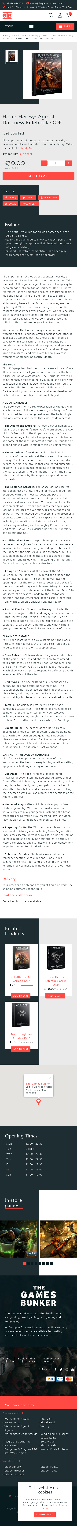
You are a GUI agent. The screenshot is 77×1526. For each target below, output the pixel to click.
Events (14, 1361)
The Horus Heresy (29, 35)
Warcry (44, 1426)
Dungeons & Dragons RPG (20, 1449)
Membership (51, 1358)
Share (10, 197)
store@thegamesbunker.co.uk (47, 3)
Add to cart (38, 176)
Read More (27, 148)
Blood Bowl (47, 1422)
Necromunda (12, 1422)
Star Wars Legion (15, 1453)
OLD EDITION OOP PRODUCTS (56, 35)
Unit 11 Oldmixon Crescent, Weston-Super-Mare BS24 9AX (40, 7)
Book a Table (26, 1358)
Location (48, 1361)
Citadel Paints (49, 1466)
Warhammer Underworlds (20, 1433)
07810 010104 (15, 3)
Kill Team (46, 1418)
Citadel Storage (14, 1474)
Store (14, 35)
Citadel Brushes (14, 1470)
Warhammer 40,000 (17, 1418)
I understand (44, 1514)
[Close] (49, 1068)
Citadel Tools (48, 1470)
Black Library (12, 1466)
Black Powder (49, 1445)
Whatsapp (49, 197)
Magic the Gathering (17, 1441)
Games (30, 1361)
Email (10, 203)
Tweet (28, 197)
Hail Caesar (11, 1445)
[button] (24, 1263)
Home (5, 35)
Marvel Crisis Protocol (54, 1449)
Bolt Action (47, 1441)
